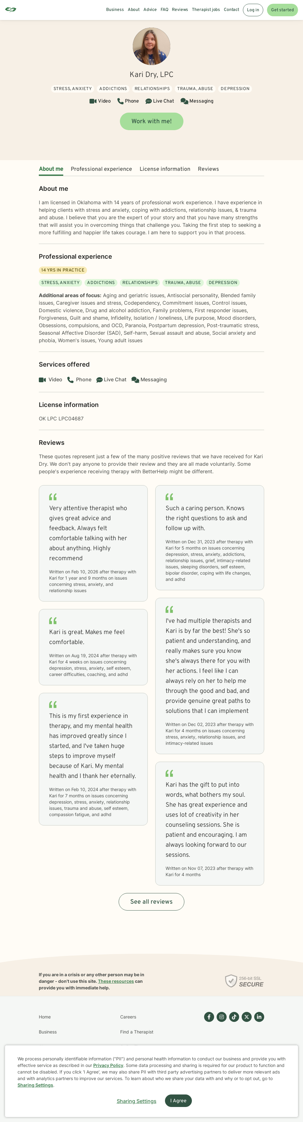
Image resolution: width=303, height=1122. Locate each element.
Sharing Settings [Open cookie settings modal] (137, 1101)
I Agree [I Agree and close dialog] (178, 1101)
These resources (116, 981)
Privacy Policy (108, 1065)
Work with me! (151, 122)
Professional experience (101, 169)
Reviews (208, 169)
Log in (253, 10)
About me (51, 169)
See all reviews (151, 902)
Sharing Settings (35, 1085)
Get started (282, 10)
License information (165, 169)
